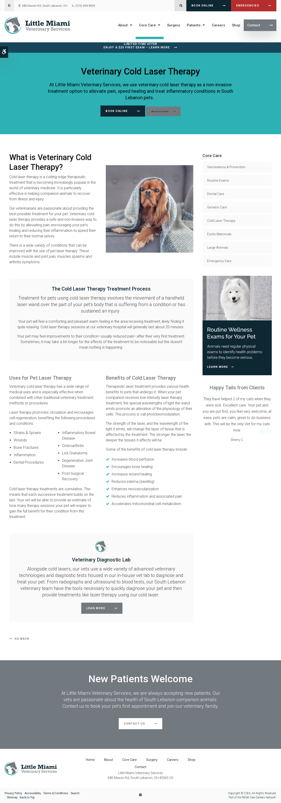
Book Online (202, 5)
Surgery (173, 25)
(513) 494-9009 (85, 5)
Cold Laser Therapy (221, 221)
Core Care (147, 25)
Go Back (22, 638)
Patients (193, 25)
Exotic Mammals (219, 234)
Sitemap (12, 797)
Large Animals (217, 247)
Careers (218, 25)
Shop (236, 25)
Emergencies (247, 5)
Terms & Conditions (55, 793)
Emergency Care (219, 261)
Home (90, 760)
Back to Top (27, 797)
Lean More (95, 608)
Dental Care (215, 194)
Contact (253, 25)
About (123, 25)
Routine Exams (218, 180)
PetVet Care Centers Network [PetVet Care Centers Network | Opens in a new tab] (259, 797)
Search (75, 793)
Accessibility (33, 793)
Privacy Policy (13, 793)
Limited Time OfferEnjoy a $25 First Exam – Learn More (136, 45)
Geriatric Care (217, 207)
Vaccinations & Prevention (226, 167)
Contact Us (134, 723)
